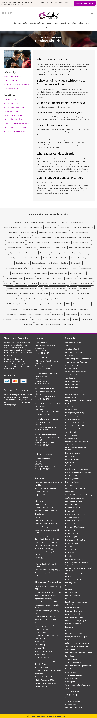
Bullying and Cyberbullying (16, 242)
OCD (40, 288)
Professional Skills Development (46, 542)
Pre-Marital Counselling (34, 299)
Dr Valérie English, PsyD (12, 88)
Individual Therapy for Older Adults (47, 511)
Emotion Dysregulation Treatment (77, 469)
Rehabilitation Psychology (44, 549)
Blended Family (26, 237)
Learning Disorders (43, 278)
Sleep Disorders (85, 314)
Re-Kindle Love (13, 309)
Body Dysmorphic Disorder (43, 237)
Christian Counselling (43, 242)
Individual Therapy (41, 491)
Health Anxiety (47, 268)
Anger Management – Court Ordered (78, 359)
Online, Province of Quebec (13, 115)
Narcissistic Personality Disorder (82, 283)
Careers (89, 23)
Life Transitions (71, 278)
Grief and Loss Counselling (74, 498)
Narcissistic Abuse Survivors (59, 283)
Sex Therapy (39, 517)
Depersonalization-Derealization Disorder (23, 253)
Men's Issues (8, 283)
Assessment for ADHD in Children (46, 545)
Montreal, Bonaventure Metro (14, 131)
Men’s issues (69, 546)
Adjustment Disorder (37, 222)
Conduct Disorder (44, 248)
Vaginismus (39, 324)
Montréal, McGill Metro (12, 103)
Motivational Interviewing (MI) (45, 626)
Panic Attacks (72, 288)
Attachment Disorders (28, 232)
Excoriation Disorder (38, 263)
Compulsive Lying (30, 248)
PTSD (68, 304)
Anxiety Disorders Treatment (75, 371)
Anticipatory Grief (51, 227)
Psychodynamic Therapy (43, 599)
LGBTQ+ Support (57, 278)
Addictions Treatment (73, 342)
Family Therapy (40, 498)
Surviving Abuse (37, 319)
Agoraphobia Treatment (73, 352)
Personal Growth (42, 294)
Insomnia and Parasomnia (58, 273)
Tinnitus (75, 319)
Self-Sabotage (12, 314)
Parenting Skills (84, 288)
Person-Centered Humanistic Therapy (48, 670)
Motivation (43, 283)
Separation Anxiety (26, 314)
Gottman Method (41, 654)
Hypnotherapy (40, 514)
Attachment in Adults (46, 232)
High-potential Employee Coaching (47, 539)
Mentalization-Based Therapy (45, 620)
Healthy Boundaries (62, 268)
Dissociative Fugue (70, 253)
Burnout (30, 242)
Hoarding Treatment (72, 508)
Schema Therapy (40, 632)
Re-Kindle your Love (72, 640)
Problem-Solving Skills (14, 304)
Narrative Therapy (41, 664)
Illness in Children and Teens (21, 273)
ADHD (26, 222)
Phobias (70, 294)
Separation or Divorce (42, 314)
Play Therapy (39, 673)
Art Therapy (39, 557)
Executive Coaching (41, 527)
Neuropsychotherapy (42, 667)
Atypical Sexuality (62, 232)
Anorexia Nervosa (36, 227)
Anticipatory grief (71, 368)
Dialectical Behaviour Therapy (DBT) (47, 595)
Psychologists (20, 23)
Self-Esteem (84, 309)
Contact (48, 27)
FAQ (74, 23)
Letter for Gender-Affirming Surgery (47, 570)
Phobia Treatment (71, 599)
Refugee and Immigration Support (77, 643)
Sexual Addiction (57, 314)
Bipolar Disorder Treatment (75, 394)
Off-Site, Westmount (11, 111)
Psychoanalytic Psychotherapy (45, 677)
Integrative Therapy (42, 657)
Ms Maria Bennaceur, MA (12, 80)
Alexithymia (63, 222)
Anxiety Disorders (65, 227)
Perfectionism (12, 294)
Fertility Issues (53, 263)
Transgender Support (72, 694)
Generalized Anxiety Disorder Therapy (78, 495)
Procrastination (30, 304)
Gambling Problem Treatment (75, 488)
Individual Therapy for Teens (45, 507)
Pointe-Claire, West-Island (13, 119)
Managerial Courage (86, 278)
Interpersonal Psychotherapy (45, 661)
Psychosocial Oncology (55, 304)
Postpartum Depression (15, 299)
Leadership (30, 278)
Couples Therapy (40, 495)
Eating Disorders (16, 258)
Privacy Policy (90, 715)
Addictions (17, 222)
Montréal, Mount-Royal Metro (14, 107)
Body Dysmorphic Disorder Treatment (78, 400)
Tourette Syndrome (87, 319)
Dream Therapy (40, 641)
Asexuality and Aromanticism (83, 227)
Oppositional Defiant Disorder (55, 288)
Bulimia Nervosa (84, 237)
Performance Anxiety (27, 294)
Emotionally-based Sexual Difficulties (55, 258)
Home (37, 37)
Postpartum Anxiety (83, 294)
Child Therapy (39, 501)
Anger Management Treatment (76, 362)
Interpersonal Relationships (14, 278)
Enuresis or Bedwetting (78, 258)
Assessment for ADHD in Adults (46, 524)
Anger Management (76, 222)
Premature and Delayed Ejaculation (78, 299)
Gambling (64, 263)
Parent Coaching (40, 504)
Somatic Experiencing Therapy (45, 683)
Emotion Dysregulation (32, 258)
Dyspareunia (83, 253)
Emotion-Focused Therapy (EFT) (46, 602)
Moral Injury (33, 283)
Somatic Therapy (41, 686)
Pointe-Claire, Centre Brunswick (15, 127)
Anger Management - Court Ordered (15, 227)
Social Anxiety (7, 319)
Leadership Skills (71, 530)
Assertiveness (13, 232)
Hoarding (75, 268)
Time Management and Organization (57, 319)
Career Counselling (41, 536)
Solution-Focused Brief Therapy (46, 680)
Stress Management (22, 319)
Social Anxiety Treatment (74, 675)
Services (7, 23)
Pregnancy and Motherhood (54, 299)
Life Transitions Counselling (75, 540)
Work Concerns (68, 324)
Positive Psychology (42, 629)
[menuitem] (92, 13)
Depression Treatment (73, 453)
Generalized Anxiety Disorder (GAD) (17, 268)
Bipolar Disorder (12, 237)
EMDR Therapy (40, 645)
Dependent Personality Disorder (79, 248)
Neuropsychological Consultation (46, 488)
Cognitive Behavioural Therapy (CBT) (48, 592)
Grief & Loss (36, 268)
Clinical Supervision (41, 561)
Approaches (52, 23)
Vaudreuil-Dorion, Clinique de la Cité (16, 123)
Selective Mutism (71, 309)
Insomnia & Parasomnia (73, 520)
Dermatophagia (56, 253)
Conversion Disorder (59, 248)
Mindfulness (39, 623)
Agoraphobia (51, 222)
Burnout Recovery (71, 416)
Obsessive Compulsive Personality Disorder (21, 288)
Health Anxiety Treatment (74, 501)
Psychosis (42, 304)
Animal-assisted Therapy (43, 520)
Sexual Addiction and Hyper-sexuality (78, 666)
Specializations (37, 23)
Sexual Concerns (71, 314)
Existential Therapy (41, 648)
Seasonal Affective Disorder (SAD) (52, 309)
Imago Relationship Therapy (45, 616)
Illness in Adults (86, 268)
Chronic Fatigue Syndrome (61, 242)
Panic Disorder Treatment (74, 579)
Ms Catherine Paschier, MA (13, 76)
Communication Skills (14, 248)
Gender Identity (76, 263)
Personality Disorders (58, 294)
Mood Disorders (21, 283)
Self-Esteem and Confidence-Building (78, 653)
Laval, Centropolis (10, 99)
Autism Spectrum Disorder (79, 232)
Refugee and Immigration (30, 309)
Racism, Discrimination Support (76, 637)
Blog (81, 23)
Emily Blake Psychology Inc (13, 715)
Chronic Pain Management (81, 242)
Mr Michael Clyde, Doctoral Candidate (17, 84)
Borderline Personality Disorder (65, 237)
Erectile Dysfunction (22, 263)
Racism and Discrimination (81, 304)
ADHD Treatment (71, 346)
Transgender (28, 324)
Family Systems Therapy (43, 651)
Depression (44, 253)
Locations (65, 23)
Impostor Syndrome (40, 273)
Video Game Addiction (53, 324)
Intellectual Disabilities (77, 273)
